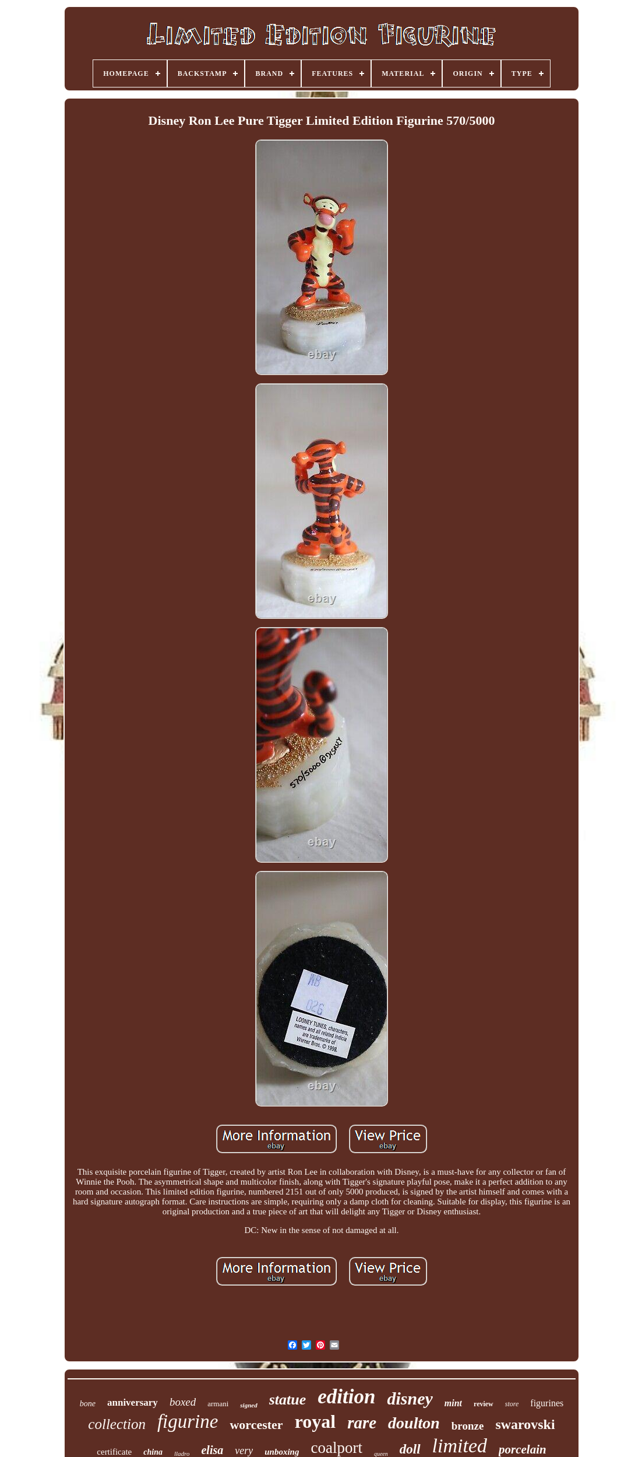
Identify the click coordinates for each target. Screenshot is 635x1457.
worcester (256, 1424)
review (483, 1404)
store (512, 1404)
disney (409, 1398)
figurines (546, 1403)
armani (217, 1403)
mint (453, 1403)
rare (361, 1422)
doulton (414, 1423)
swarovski (525, 1424)
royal (315, 1421)
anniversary (132, 1402)
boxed (183, 1402)
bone (88, 1403)
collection (117, 1424)
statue (287, 1399)
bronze (467, 1426)
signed (248, 1405)
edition (346, 1396)
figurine (187, 1421)
